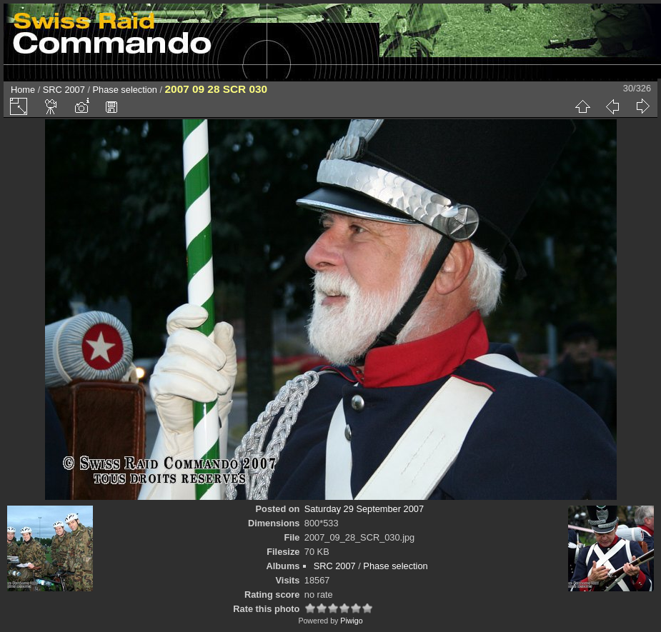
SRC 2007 (64, 89)
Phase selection (125, 89)
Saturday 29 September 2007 (364, 508)
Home (23, 89)
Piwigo (351, 620)
